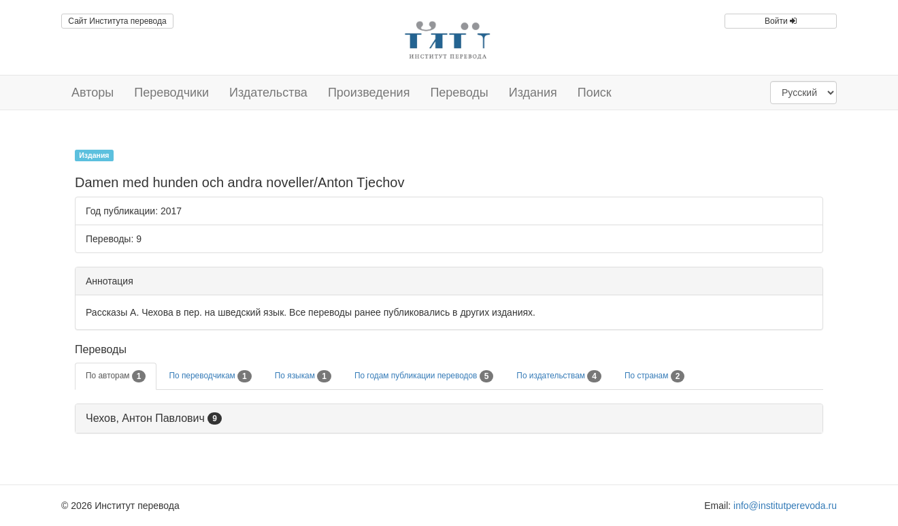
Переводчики (171, 92)
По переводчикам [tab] (210, 376)
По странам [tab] (654, 376)
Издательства (268, 92)
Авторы (92, 92)
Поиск (595, 92)
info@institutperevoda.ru (785, 505)
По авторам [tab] (116, 376)
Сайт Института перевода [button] (117, 21)
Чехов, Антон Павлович (145, 418)
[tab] (449, 418)
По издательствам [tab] (558, 376)
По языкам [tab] (303, 376)
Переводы (459, 92)
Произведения (369, 92)
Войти (781, 21)
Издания (533, 92)
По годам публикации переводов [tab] (423, 376)
